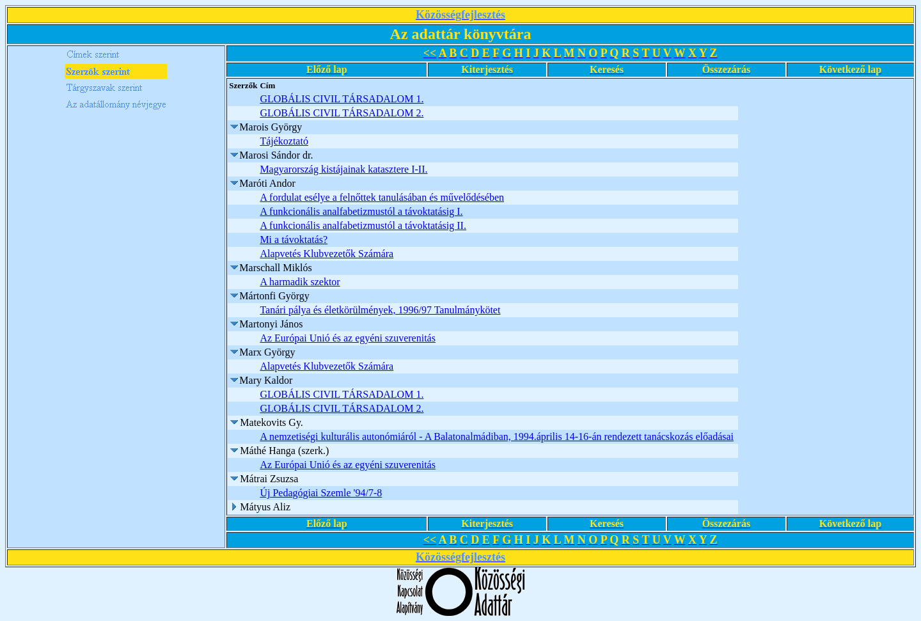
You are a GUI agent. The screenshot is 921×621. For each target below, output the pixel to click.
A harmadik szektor (300, 281)
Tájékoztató (284, 141)
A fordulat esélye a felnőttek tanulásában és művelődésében (382, 197)
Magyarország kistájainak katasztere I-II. (343, 169)
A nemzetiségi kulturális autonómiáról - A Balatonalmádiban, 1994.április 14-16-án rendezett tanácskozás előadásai (497, 436)
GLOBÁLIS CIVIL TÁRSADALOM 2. (341, 112)
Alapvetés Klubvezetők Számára (326, 253)
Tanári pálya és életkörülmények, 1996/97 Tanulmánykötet (380, 309)
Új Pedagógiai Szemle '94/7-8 (321, 492)
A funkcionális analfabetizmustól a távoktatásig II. (363, 225)
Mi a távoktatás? (293, 239)
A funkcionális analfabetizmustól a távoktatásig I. (361, 211)
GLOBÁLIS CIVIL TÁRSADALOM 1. (341, 98)
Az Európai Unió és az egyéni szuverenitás (348, 338)
